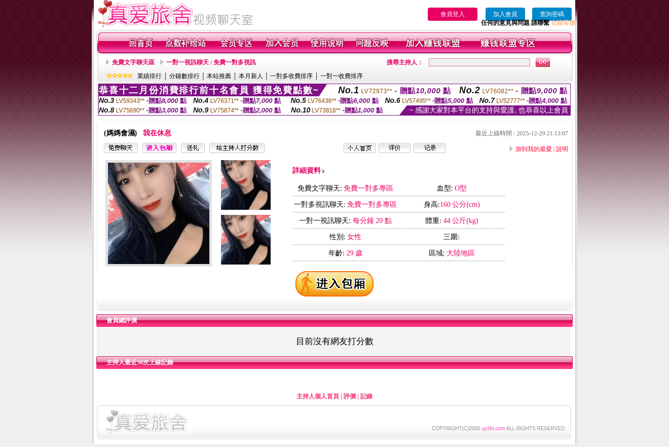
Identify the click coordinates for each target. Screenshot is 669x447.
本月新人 (251, 76)
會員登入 (452, 14)
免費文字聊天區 (133, 62)
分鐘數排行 (184, 76)
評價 (350, 396)
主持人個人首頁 (317, 396)
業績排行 (149, 76)
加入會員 (505, 14)
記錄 (366, 396)
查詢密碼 (552, 14)
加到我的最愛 (533, 149)
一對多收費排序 (291, 76)
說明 (562, 149)
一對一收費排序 (341, 76)
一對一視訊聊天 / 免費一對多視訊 (211, 62)
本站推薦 (219, 76)
